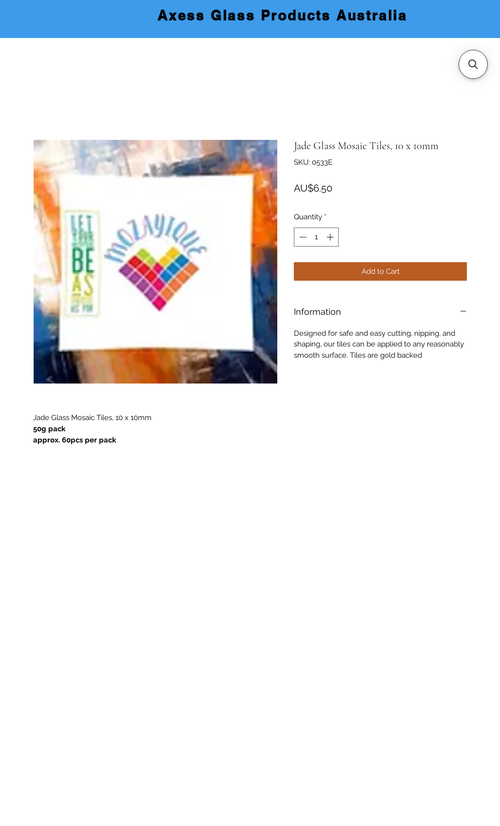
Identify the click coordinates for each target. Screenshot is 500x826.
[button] (473, 64)
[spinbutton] (316, 237)
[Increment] (331, 237)
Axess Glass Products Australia (282, 15)
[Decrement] (301, 237)
